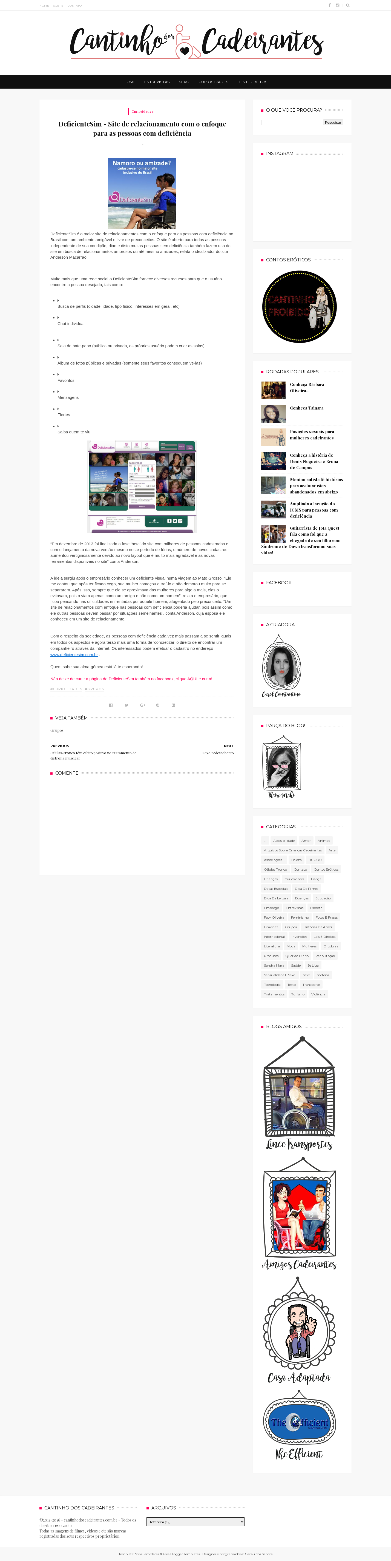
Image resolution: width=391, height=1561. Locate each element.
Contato (75, 5)
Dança (316, 879)
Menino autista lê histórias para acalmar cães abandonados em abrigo (316, 486)
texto (292, 985)
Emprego (271, 908)
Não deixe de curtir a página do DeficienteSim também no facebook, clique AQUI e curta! (131, 678)
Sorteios (323, 975)
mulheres (309, 946)
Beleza (296, 860)
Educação (323, 898)
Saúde (296, 965)
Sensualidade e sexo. (280, 975)
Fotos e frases (327, 917)
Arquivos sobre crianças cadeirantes (293, 850)
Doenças (302, 898)
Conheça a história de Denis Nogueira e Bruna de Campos (314, 461)
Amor (306, 841)
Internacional (274, 937)
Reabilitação (325, 956)
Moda (291, 946)
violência (318, 994)
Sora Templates (147, 1554)
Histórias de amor (318, 927)
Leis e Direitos (252, 82)
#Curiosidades (66, 689)
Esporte (316, 908)
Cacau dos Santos (258, 1554)
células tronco (275, 869)
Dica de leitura (276, 898)
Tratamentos (274, 994)
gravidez (271, 927)
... (265, 841)
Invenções (299, 937)
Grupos (291, 927)
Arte (332, 850)
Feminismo (300, 917)
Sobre (58, 5)
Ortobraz (330, 946)
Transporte (311, 985)
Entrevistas (157, 82)
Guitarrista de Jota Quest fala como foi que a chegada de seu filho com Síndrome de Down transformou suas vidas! (301, 540)
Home (44, 5)
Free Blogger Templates (181, 1554)
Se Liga (313, 965)
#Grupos (94, 689)
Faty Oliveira (274, 917)
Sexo (184, 82)
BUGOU (315, 860)
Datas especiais (276, 889)
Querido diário (297, 956)
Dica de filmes (306, 889)
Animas (324, 841)
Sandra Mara (274, 965)
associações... (274, 860)
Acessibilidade (284, 841)
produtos (271, 956)
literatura (272, 946)
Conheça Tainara (306, 408)
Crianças (271, 879)
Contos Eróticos (326, 869)
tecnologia (272, 985)
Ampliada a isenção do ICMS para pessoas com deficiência (314, 510)
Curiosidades (214, 82)
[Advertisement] (142, 824)
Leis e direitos (324, 937)
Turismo (297, 994)
